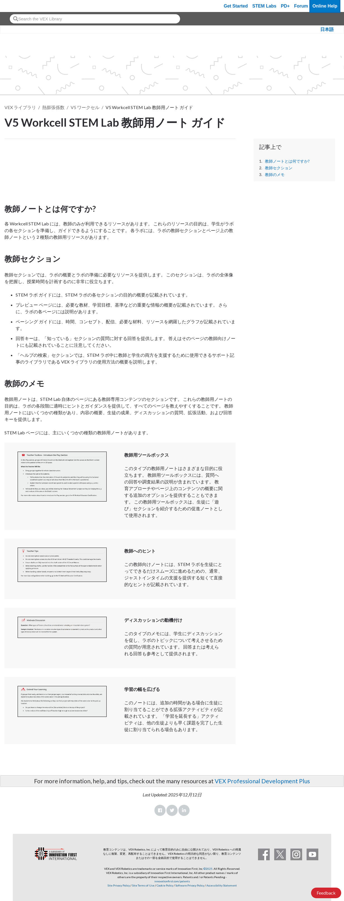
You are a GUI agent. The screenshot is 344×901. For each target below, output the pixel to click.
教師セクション (278, 168)
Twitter (172, 810)
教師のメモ (275, 174)
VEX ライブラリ (20, 107)
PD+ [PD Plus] (285, 6)
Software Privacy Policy (189, 885)
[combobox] (95, 18)
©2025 (208, 868)
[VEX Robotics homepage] (15, 6)
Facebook (160, 810)
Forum (301, 6)
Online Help (324, 6)
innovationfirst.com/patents (172, 881)
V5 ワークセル (85, 107)
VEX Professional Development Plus (262, 780)
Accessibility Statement (221, 885)
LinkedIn (184, 810)
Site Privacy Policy (119, 885)
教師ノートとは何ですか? (287, 161)
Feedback (326, 892)
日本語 (327, 29)
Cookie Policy (165, 885)
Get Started (236, 6)
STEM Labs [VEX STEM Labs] (264, 6)
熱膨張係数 (53, 107)
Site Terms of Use (143, 885)
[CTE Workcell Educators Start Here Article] (120, 169)
